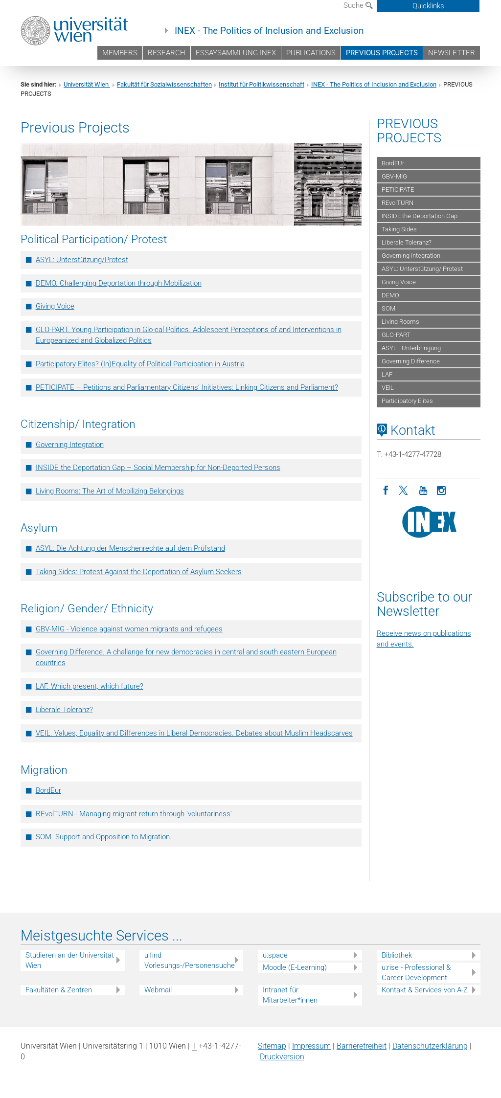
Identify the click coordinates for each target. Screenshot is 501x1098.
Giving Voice (55, 306)
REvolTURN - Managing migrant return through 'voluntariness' (134, 813)
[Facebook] (386, 489)
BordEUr (393, 163)
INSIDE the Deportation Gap (419, 216)
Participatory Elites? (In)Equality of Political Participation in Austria (140, 363)
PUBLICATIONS (311, 52)
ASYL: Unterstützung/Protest (82, 259)
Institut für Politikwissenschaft (261, 84)
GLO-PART (396, 334)
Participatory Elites (407, 400)
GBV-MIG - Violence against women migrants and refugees (129, 629)
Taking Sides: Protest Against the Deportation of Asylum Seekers (139, 571)
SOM (388, 308)
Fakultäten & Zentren (58, 990)
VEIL (388, 387)
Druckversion (282, 1056)
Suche (358, 5)
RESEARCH (166, 52)
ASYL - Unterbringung (411, 348)
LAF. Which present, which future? (89, 686)
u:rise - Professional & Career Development (416, 972)
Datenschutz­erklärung (430, 1046)
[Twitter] (404, 489)
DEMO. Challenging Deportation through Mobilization (119, 283)
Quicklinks (428, 5)
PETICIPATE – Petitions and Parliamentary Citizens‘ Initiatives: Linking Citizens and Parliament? (187, 387)
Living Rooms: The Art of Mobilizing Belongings (110, 491)
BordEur (48, 790)
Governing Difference (411, 361)
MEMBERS (119, 52)
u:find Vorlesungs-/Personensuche (189, 960)
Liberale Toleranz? (64, 709)
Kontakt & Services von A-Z (425, 990)
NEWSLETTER (451, 52)
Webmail (158, 990)
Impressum (311, 1046)
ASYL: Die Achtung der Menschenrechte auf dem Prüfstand (130, 548)
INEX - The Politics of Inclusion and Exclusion (269, 30)
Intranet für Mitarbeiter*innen (290, 995)
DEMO (390, 295)
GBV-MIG (394, 176)
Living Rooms (400, 321)
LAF (387, 374)
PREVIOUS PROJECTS (382, 52)
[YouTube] (423, 489)
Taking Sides (399, 229)
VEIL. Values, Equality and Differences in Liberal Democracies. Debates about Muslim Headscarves (194, 733)
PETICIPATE (398, 189)
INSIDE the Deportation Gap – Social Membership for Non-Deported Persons (158, 467)
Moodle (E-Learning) (295, 967)
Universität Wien (87, 84)
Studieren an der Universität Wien (69, 960)
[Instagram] (442, 489)
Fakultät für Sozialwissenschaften (164, 84)
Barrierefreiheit (362, 1046)
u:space (275, 955)
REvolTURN (397, 202)
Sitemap (272, 1046)
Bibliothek (397, 955)
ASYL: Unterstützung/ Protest (422, 268)
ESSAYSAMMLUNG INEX (236, 52)
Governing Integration (70, 444)
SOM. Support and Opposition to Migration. (104, 836)
